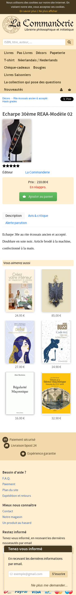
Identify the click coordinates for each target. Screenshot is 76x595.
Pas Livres (25, 53)
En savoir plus (28, 11)
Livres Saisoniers (17, 75)
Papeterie (57, 53)
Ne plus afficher (48, 11)
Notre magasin (12, 517)
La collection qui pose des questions (32, 82)
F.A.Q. (6, 478)
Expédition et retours (16, 496)
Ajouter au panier (41, 196)
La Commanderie (37, 172)
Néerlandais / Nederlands (38, 60)
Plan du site (10, 490)
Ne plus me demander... (49, 585)
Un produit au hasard (16, 523)
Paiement (8, 484)
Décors (41, 53)
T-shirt (9, 60)
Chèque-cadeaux (17, 67)
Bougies (39, 67)
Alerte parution (16, 223)
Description (13, 216)
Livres (9, 53)
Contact (7, 511)
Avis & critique (38, 216)
